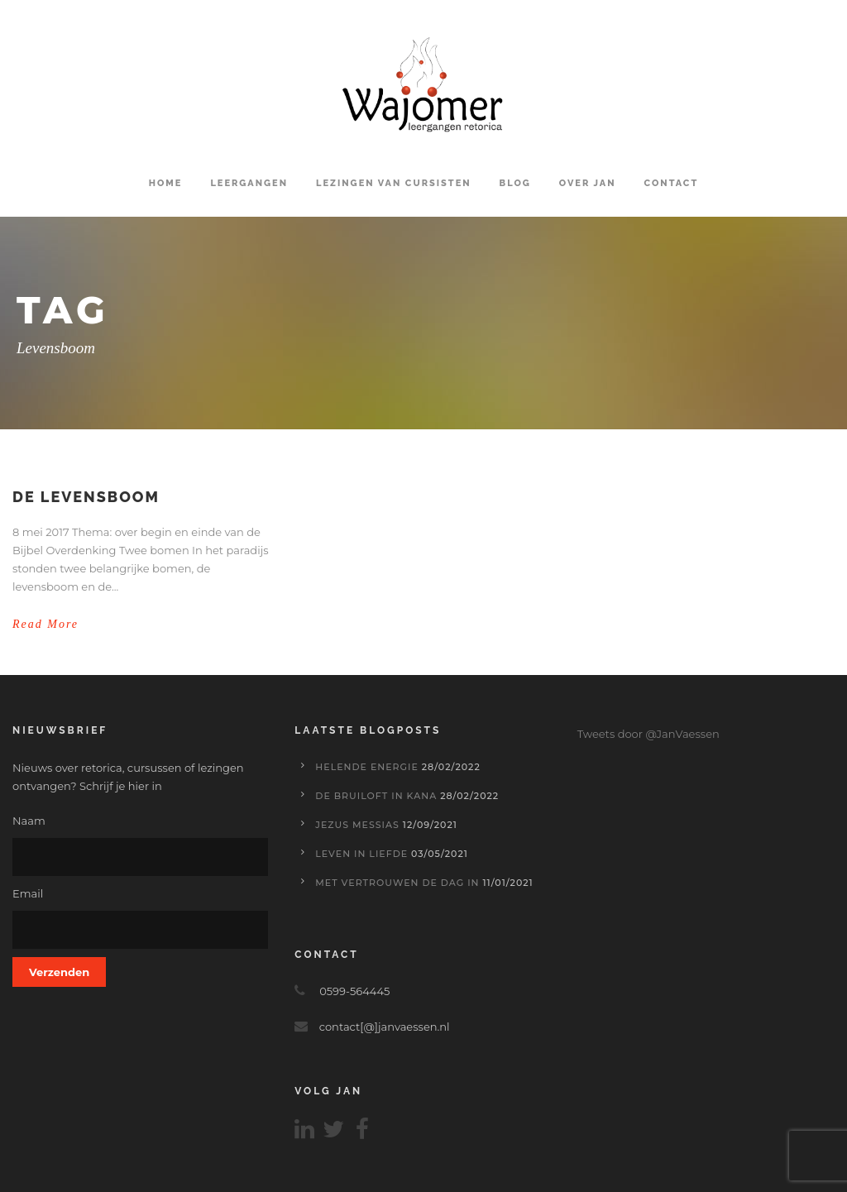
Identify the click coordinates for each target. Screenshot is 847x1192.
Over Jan (587, 183)
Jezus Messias (357, 825)
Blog (515, 183)
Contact (671, 183)
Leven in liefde (361, 853)
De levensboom (86, 496)
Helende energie (367, 767)
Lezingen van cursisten (393, 183)
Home (166, 183)
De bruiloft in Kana (376, 796)
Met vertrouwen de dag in (397, 882)
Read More (45, 624)
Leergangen (249, 183)
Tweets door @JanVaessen (648, 733)
